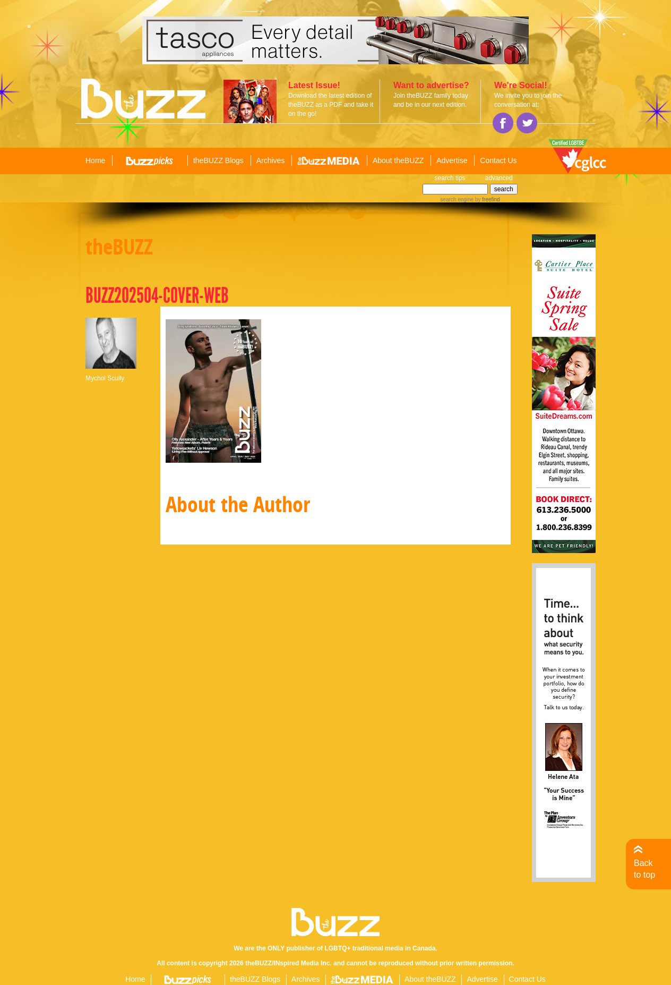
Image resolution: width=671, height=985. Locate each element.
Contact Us (498, 160)
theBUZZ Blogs (218, 160)
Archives (270, 160)
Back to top (644, 869)
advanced (499, 178)
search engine (457, 199)
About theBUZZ (398, 160)
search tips (450, 178)
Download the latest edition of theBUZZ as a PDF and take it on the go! (330, 104)
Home (95, 160)
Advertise (451, 160)
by (487, 199)
